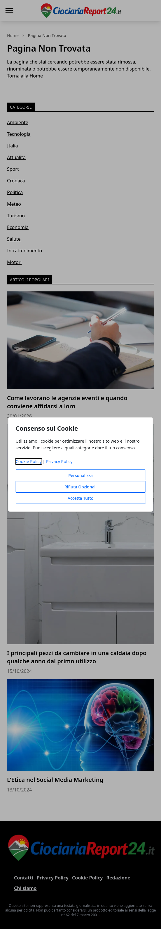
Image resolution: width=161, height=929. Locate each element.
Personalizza (80, 475)
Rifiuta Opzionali (80, 487)
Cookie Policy (29, 461)
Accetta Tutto (81, 498)
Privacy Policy (59, 461)
